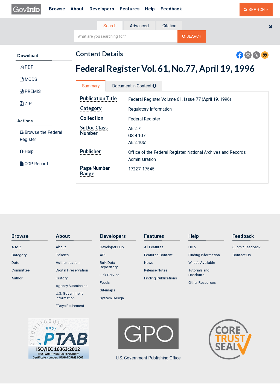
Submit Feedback (246, 247)
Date (15, 263)
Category (19, 255)
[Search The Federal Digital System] (191, 37)
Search (107, 26)
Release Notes (155, 270)
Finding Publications (160, 278)
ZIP (26, 104)
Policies (62, 255)
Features (136, 9)
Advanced (139, 26)
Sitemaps (107, 290)
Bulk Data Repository (109, 265)
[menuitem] (29, 247)
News (148, 263)
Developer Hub (112, 247)
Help (158, 9)
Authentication (68, 263)
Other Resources (202, 283)
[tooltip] (158, 86)
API (103, 255)
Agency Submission (72, 286)
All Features (153, 247)
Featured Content (158, 255)
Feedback (181, 9)
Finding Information (204, 255)
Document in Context (137, 86)
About (80, 9)
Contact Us (241, 255)
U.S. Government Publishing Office (148, 340)
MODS (28, 79)
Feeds (105, 283)
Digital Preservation (72, 270)
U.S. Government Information (69, 296)
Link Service (109, 275)
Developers (106, 9)
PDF (26, 67)
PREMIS (30, 91)
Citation (171, 26)
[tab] (107, 26)
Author (17, 278)
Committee (20, 270)
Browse (57, 9)
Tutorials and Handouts (198, 272)
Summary (92, 86)
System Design (112, 298)
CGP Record (34, 164)
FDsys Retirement (70, 306)
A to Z (16, 247)
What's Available (201, 263)
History (62, 278)
